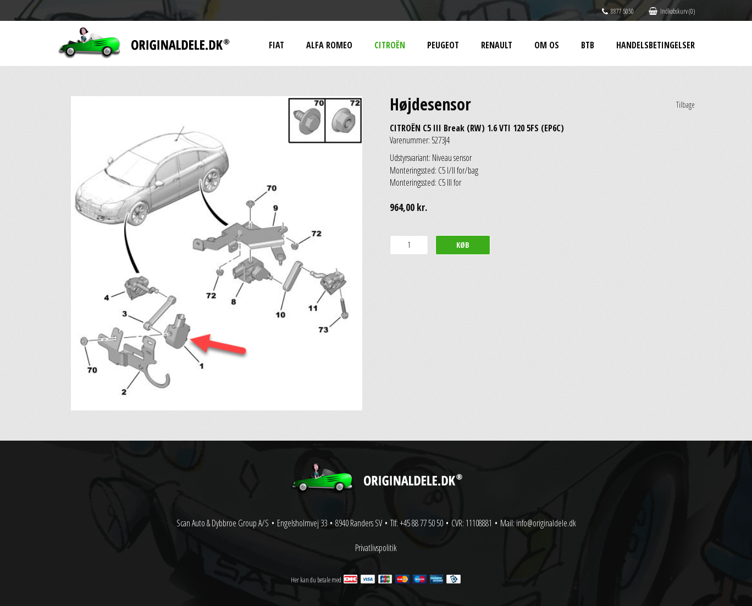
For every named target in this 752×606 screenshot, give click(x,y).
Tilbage (685, 104)
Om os (546, 45)
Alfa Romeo (329, 45)
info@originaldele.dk (546, 523)
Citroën (389, 45)
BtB (587, 45)
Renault (496, 45)
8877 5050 (618, 11)
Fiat (276, 45)
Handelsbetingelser (655, 45)
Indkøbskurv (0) (672, 11)
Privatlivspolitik (376, 548)
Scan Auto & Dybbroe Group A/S (222, 523)
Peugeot (443, 45)
